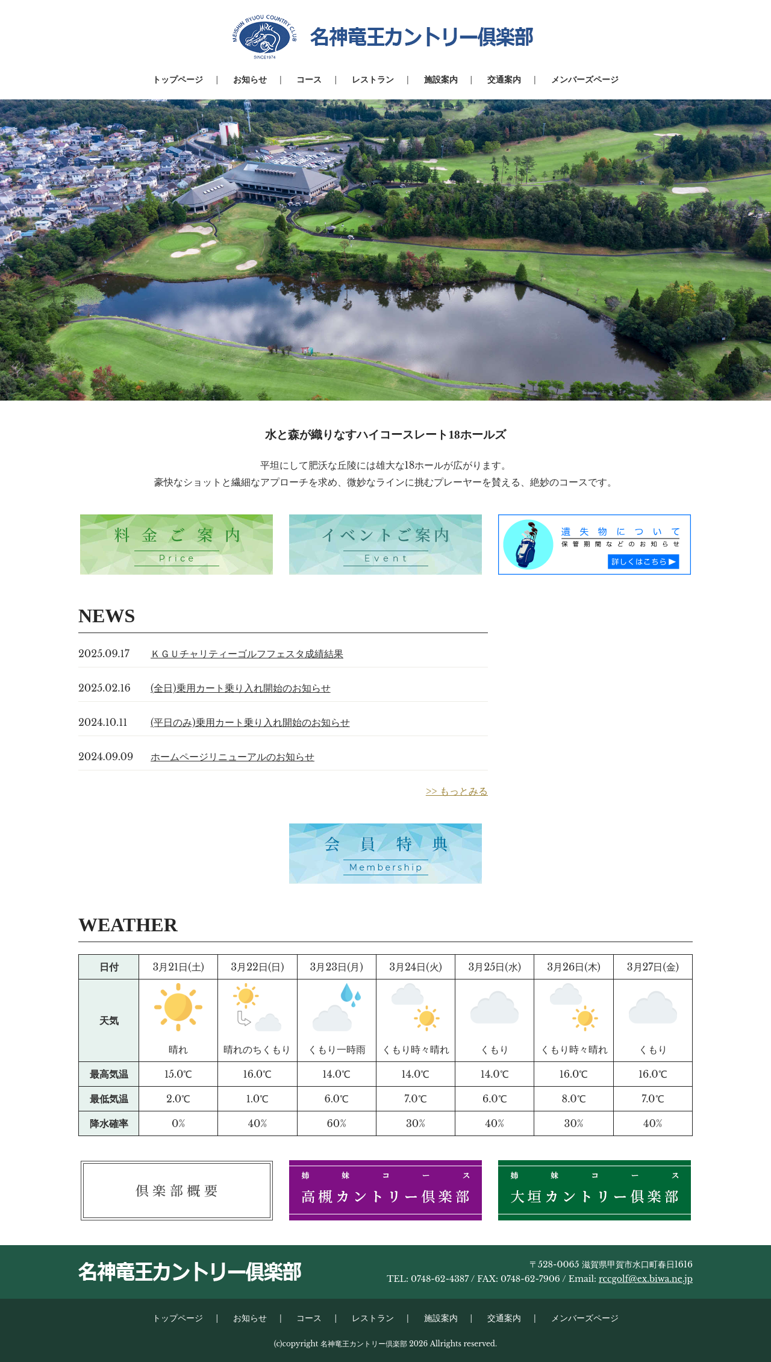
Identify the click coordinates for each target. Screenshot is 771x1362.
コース (309, 79)
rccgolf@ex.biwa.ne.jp (646, 1278)
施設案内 (441, 79)
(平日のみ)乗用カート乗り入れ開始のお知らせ (250, 722)
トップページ (177, 79)
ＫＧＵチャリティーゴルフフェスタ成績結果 (247, 654)
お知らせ (250, 79)
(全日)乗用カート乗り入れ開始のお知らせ (241, 688)
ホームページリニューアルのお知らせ (232, 757)
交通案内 (504, 79)
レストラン (373, 79)
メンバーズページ (585, 79)
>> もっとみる (457, 791)
